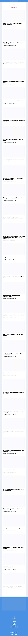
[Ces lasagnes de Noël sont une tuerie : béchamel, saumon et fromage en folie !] (14, 520)
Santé (14, 617)
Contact (14, 623)
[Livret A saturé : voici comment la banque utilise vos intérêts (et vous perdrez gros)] (14, 307)
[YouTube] (16, 634)
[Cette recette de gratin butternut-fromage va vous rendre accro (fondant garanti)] (14, 385)
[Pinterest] (15, 634)
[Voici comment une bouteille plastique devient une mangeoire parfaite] (14, 74)
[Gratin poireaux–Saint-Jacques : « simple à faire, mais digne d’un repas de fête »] (14, 35)
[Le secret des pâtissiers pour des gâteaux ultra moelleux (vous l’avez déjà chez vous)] (14, 482)
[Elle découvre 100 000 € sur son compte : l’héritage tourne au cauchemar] (14, 540)
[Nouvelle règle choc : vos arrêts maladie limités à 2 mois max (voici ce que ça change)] (14, 443)
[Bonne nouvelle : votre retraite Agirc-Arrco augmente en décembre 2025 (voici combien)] (14, 579)
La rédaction (14, 624)
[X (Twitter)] (12, 634)
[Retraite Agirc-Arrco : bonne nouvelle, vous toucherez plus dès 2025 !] (14, 269)
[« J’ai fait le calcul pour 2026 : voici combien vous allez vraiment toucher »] (14, 346)
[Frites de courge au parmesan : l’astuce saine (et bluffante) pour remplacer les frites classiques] (14, 93)
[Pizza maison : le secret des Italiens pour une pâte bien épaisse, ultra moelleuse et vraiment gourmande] (14, 113)
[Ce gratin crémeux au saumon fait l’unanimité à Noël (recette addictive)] (14, 327)
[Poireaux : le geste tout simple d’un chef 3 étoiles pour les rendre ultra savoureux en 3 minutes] (14, 190)
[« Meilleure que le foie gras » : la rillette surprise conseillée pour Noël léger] (14, 249)
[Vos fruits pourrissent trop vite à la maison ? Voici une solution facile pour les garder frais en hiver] (14, 151)
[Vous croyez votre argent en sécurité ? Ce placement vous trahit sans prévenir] (14, 404)
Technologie (14, 618)
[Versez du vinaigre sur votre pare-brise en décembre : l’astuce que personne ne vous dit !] (14, 424)
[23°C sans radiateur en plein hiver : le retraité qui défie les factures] (14, 132)
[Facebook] (11, 634)
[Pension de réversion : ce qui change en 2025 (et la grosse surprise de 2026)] (14, 462)
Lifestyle (14, 616)
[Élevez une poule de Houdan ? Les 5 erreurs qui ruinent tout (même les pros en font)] (14, 365)
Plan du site (14, 625)
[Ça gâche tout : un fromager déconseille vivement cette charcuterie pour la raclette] (14, 16)
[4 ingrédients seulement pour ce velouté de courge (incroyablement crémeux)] (14, 288)
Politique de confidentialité (14, 626)
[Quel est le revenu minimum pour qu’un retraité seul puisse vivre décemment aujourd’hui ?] (14, 171)
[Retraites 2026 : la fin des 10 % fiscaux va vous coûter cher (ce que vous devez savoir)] (14, 559)
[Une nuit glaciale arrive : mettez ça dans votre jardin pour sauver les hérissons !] (14, 501)
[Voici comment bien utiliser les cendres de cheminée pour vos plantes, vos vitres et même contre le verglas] (14, 54)
